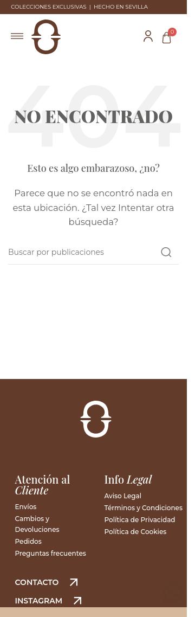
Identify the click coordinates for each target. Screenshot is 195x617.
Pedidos (28, 541)
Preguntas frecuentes (50, 553)
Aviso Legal (123, 496)
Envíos (26, 507)
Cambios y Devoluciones (37, 524)
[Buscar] (93, 252)
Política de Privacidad (140, 520)
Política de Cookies (136, 532)
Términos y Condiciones (144, 508)
